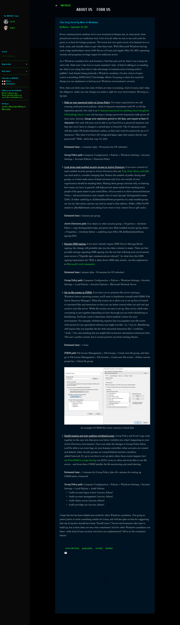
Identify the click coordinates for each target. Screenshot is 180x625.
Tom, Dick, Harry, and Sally (135, 171)
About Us (84, 9)
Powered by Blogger (105, 619)
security (98, 548)
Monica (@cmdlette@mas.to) (12, 95)
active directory (72, 548)
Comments (9, 83)
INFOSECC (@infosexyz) (9, 93)
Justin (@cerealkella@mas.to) (12, 97)
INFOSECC (66, 5)
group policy (87, 548)
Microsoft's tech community (81, 264)
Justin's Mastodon (10, 106)
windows (109, 548)
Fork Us (103, 9)
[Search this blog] (15, 56)
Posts (7, 81)
